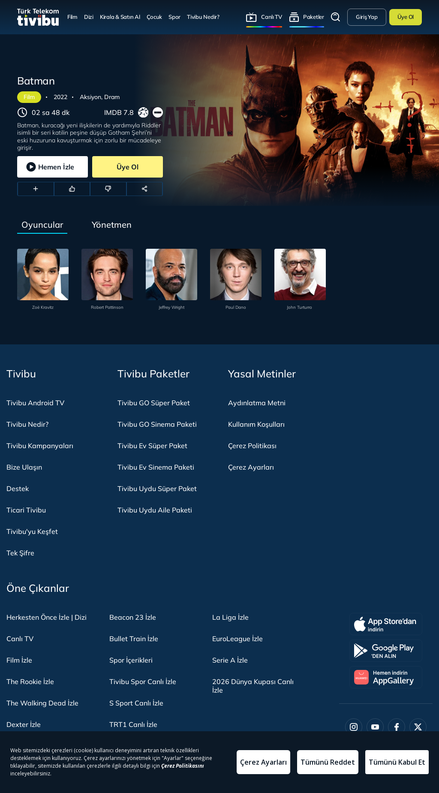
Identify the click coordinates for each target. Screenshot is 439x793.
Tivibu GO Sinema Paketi (157, 424)
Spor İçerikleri (131, 660)
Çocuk (154, 16)
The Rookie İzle (30, 681)
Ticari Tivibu (26, 510)
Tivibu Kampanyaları (39, 445)
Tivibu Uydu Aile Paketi (154, 510)
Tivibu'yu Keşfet (32, 531)
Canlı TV (271, 16)
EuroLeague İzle (237, 638)
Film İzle (19, 660)
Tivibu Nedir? (203, 16)
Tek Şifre (20, 553)
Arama (336, 17)
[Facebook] (396, 727)
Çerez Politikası (252, 445)
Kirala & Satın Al (120, 16)
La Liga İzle (230, 617)
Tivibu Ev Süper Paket (152, 445)
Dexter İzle (23, 724)
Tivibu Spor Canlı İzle (142, 681)
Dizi (88, 16)
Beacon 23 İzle (132, 617)
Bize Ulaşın (24, 467)
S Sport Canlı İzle (136, 703)
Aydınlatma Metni (257, 402)
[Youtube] (375, 727)
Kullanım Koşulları (256, 424)
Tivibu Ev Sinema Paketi (155, 467)
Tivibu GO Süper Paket (153, 402)
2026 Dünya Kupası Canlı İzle (253, 685)
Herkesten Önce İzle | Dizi (46, 617)
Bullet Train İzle (133, 638)
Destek (17, 488)
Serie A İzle (230, 660)
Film (72, 16)
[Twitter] (418, 727)
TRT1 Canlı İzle (133, 724)
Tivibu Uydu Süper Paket (157, 488)
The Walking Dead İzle (42, 703)
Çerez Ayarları (251, 467)
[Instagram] (353, 727)
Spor (174, 16)
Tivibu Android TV (35, 402)
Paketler (313, 16)
